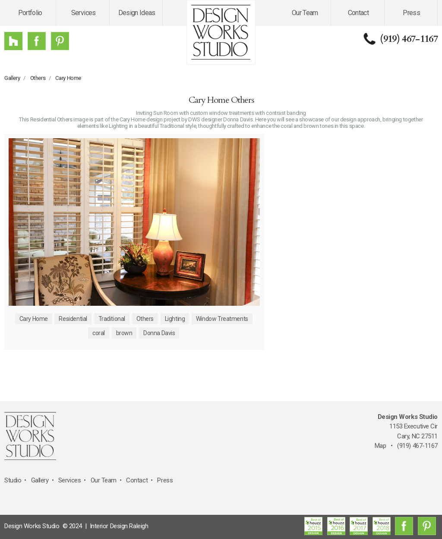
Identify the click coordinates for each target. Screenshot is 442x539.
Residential (73, 318)
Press (411, 13)
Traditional (111, 318)
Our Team (305, 13)
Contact (358, 13)
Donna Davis (159, 333)
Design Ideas (136, 13)
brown (124, 333)
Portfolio (30, 13)
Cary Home (68, 78)
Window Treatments (222, 318)
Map (380, 446)
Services (83, 13)
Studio (12, 480)
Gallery (12, 78)
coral (98, 333)
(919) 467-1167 (409, 38)
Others (38, 78)
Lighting (175, 318)
